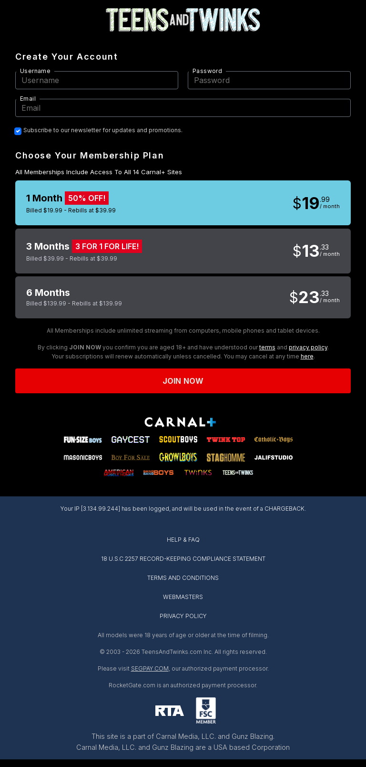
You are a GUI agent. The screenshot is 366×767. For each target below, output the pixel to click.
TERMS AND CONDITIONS (183, 577)
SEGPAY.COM (150, 668)
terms (267, 347)
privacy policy (308, 347)
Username (35, 70)
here (307, 356)
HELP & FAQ (183, 539)
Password (207, 70)
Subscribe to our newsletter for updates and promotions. (103, 130)
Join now (183, 381)
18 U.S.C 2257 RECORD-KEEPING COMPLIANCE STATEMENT (183, 558)
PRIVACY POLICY (183, 616)
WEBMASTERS (183, 596)
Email (28, 98)
